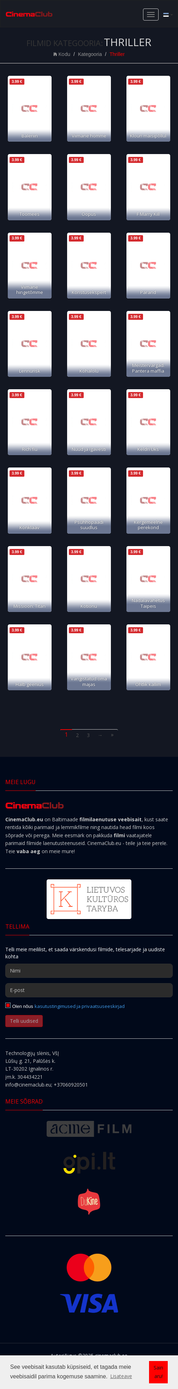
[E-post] (89, 990)
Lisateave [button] (121, 1376)
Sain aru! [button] (158, 1371)
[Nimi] (89, 971)
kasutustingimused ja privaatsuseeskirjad (80, 1006)
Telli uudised (24, 1020)
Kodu (61, 54)
